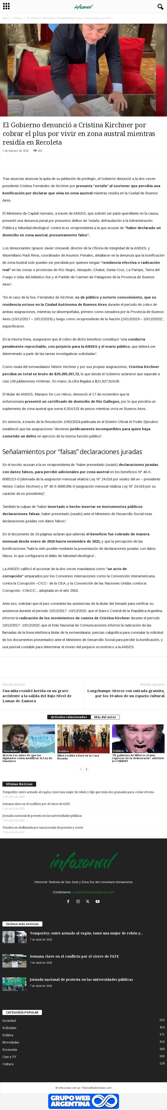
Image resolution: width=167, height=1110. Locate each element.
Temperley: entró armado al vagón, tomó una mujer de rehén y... (86, 933)
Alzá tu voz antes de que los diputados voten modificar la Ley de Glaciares (27, 758)
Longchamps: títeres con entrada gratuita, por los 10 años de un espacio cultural (126, 693)
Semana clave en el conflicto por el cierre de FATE (36, 804)
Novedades (11, 751)
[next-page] (86, 769)
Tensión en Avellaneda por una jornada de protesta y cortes (42, 827)
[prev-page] (80, 769)
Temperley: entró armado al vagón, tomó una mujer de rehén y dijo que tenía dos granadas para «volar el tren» (78, 792)
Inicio (5, 18)
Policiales (9, 1028)
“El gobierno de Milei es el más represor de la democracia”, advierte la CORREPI (138, 758)
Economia (9, 1049)
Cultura (7, 1064)
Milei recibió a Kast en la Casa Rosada (78, 757)
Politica (18, 18)
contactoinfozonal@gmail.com (93, 892)
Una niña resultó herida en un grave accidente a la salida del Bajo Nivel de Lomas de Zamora (37, 696)
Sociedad (9, 1020)
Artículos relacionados (69, 717)
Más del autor (105, 717)
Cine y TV (9, 1057)
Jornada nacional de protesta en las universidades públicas (42, 815)
